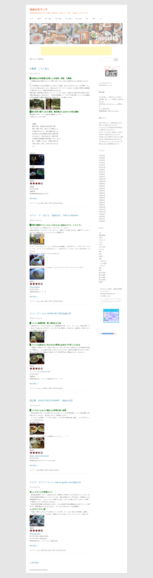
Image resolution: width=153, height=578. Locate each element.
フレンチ (102, 265)
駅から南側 (68, 18)
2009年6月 (102, 188)
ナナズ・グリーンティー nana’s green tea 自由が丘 (55, 482)
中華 (38, 470)
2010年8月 (102, 169)
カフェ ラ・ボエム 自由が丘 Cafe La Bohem (54, 215)
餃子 (100, 270)
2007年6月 (102, 221)
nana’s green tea (35, 534)
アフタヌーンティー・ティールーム (109, 141)
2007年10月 (102, 211)
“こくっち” (109, 85)
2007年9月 (102, 214)
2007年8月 (102, 216)
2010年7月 (102, 172)
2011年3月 (102, 160)
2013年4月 (102, 158)
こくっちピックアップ (105, 83)
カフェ (101, 18)
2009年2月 (102, 193)
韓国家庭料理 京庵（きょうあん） (109, 111)
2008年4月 (102, 197)
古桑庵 (32, 186)
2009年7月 (102, 186)
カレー (101, 244)
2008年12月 (102, 195)
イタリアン (103, 261)
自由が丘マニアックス (111, 134)
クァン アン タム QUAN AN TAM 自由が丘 (50, 313)
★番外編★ (102, 235)
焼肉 (100, 268)
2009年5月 (102, 190)
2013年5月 (102, 155)
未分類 (101, 256)
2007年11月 (102, 209)
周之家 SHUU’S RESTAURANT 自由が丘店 (51, 400)
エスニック (40, 388)
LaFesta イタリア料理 (105, 137)
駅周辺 (39, 18)
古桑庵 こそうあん (39, 68)
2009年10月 (102, 181)
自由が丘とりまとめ (106, 129)
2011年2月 (102, 162)
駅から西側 (58, 18)
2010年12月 (102, 167)
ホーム (31, 18)
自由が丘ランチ (39, 9)
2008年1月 (102, 204)
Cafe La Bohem (35, 287)
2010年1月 (102, 176)
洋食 (87, 18)
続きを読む (34, 198)
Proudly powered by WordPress (38, 570)
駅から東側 (48, 18)
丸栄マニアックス (110, 125)
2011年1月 (102, 165)
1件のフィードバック (36, 220)
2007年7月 (102, 219)
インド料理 (103, 263)
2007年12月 (102, 207)
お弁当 (101, 237)
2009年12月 (102, 179)
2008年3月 (102, 200)
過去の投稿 (34, 562)
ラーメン (101, 249)
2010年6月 (102, 174)
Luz (100, 233)
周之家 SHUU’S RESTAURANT (39, 456)
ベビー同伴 (102, 247)
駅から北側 (79, 18)
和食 (94, 18)
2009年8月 (102, 183)
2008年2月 (102, 202)
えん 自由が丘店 (104, 108)
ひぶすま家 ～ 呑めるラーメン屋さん (110, 97)
